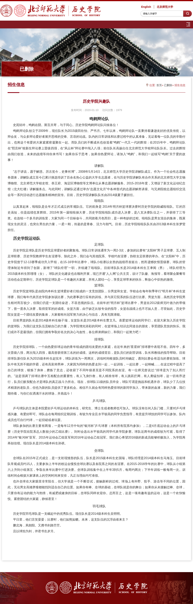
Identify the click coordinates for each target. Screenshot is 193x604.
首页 (159, 85)
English (146, 6)
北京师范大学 (165, 6)
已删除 (168, 85)
